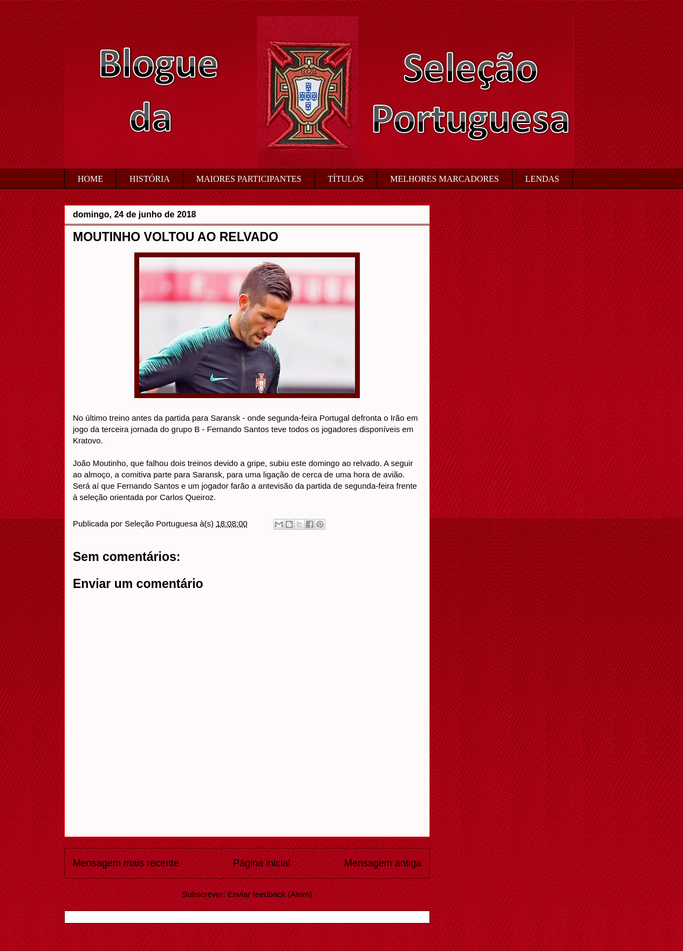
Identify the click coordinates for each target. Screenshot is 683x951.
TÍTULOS (346, 178)
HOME (90, 178)
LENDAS (542, 178)
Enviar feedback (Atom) (270, 894)
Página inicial (261, 863)
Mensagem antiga (382, 863)
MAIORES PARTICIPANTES (249, 178)
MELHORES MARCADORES (444, 178)
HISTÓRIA (149, 178)
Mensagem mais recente (126, 863)
